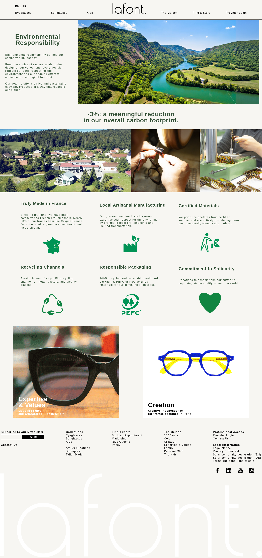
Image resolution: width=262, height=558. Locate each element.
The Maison (169, 12)
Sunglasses (59, 12)
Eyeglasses (23, 12)
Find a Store (202, 12)
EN (17, 6)
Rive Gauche (121, 441)
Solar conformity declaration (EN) (237, 454)
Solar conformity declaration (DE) (237, 457)
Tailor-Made (74, 454)
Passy (116, 444)
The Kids (170, 454)
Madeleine (119, 438)
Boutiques (73, 451)
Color (168, 438)
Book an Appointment (127, 435)
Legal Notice (222, 448)
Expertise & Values (177, 444)
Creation (170, 441)
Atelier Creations (78, 448)
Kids (90, 12)
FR (25, 6)
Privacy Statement (226, 451)
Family (169, 448)
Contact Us (221, 438)
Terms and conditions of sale (233, 460)
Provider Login (236, 12)
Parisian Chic (173, 451)
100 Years (171, 435)
